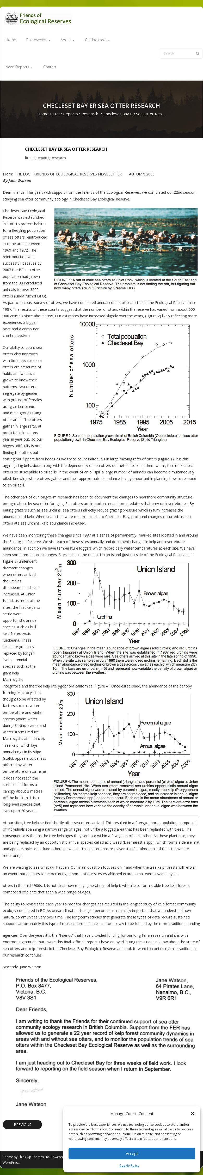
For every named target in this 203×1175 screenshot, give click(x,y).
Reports (70, 114)
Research (89, 114)
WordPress (11, 1163)
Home (42, 114)
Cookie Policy (129, 1165)
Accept (132, 1153)
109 (56, 114)
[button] (192, 1113)
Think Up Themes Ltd (33, 1157)
